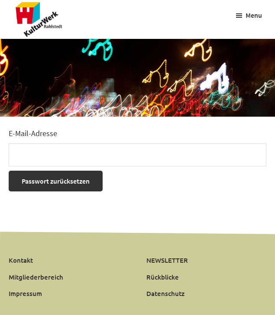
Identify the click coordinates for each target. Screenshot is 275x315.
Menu (254, 15)
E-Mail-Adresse (33, 133)
